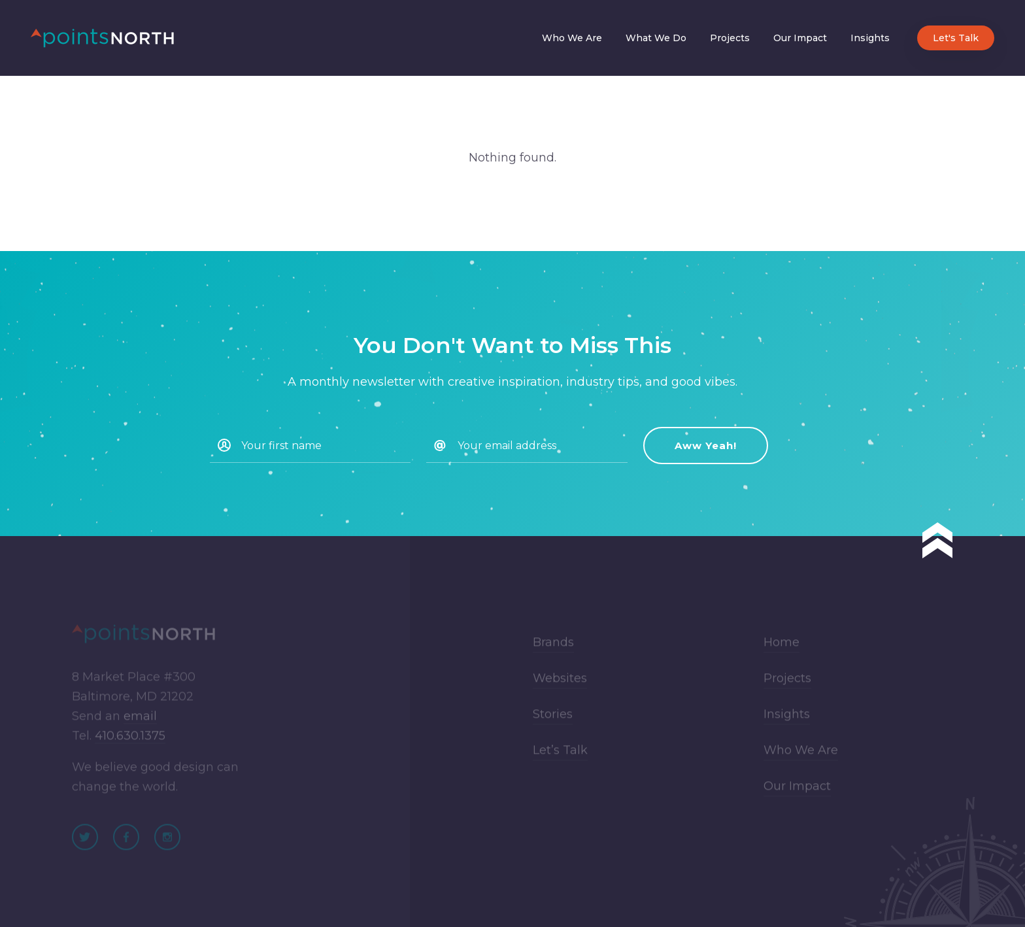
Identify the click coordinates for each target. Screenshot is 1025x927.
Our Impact (800, 38)
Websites (560, 684)
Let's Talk (956, 38)
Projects (730, 38)
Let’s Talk (560, 756)
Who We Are (572, 38)
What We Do (656, 38)
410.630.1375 (130, 742)
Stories (553, 720)
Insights (870, 38)
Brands (553, 648)
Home (781, 648)
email (140, 722)
